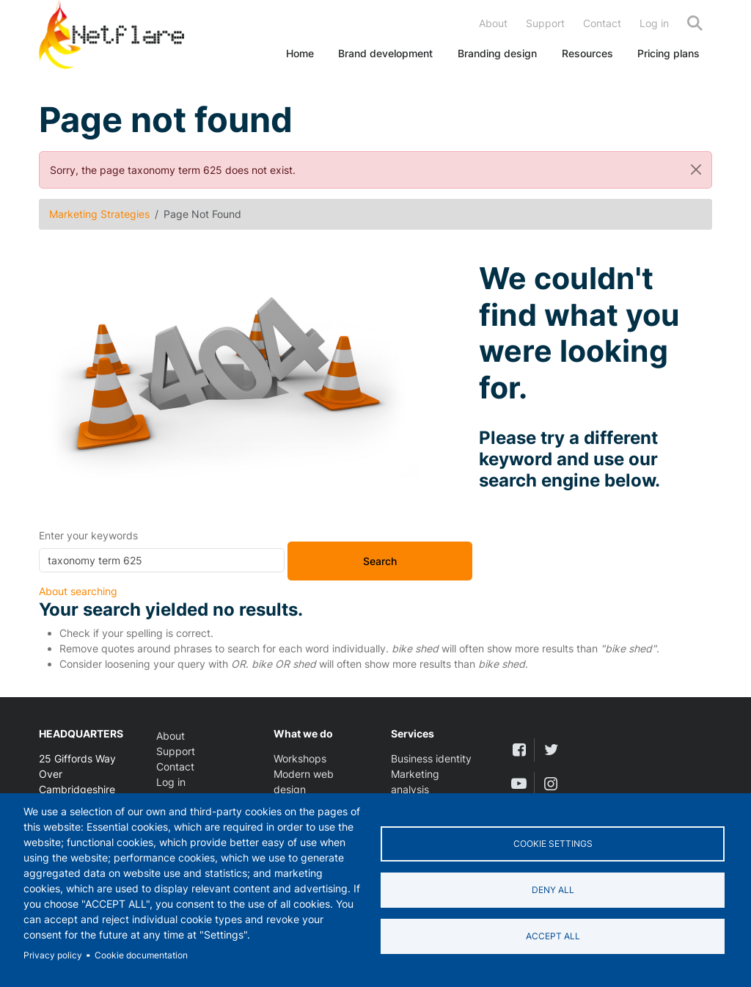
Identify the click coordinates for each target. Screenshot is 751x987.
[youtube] (519, 783)
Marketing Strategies (99, 214)
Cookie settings (553, 843)
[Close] (696, 170)
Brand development (385, 53)
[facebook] (519, 749)
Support (545, 23)
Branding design (497, 53)
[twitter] (550, 749)
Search (695, 23)
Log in (654, 23)
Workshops (300, 758)
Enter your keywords (88, 535)
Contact (602, 23)
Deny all (553, 889)
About (493, 23)
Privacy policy (52, 955)
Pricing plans (668, 53)
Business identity (431, 758)
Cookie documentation (141, 955)
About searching (78, 591)
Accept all (553, 936)
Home (300, 53)
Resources (587, 53)
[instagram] (550, 783)
